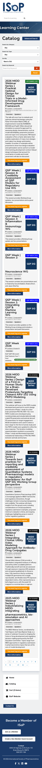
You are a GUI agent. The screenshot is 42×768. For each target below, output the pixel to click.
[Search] (24, 18)
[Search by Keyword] (18, 68)
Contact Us (10, 706)
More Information (14, 164)
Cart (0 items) (13, 690)
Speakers (18, 114)
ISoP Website (12, 696)
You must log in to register (17, 160)
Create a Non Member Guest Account (19, 739)
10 (10, 665)
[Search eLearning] (13, 18)
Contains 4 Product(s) (13, 348)
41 (18, 665)
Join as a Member (11, 732)
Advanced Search (31, 38)
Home (9, 678)
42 (23, 665)
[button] (37, 68)
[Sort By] (21, 61)
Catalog (10, 684)
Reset (35, 73)
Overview (9, 114)
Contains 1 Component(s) (14, 108)
